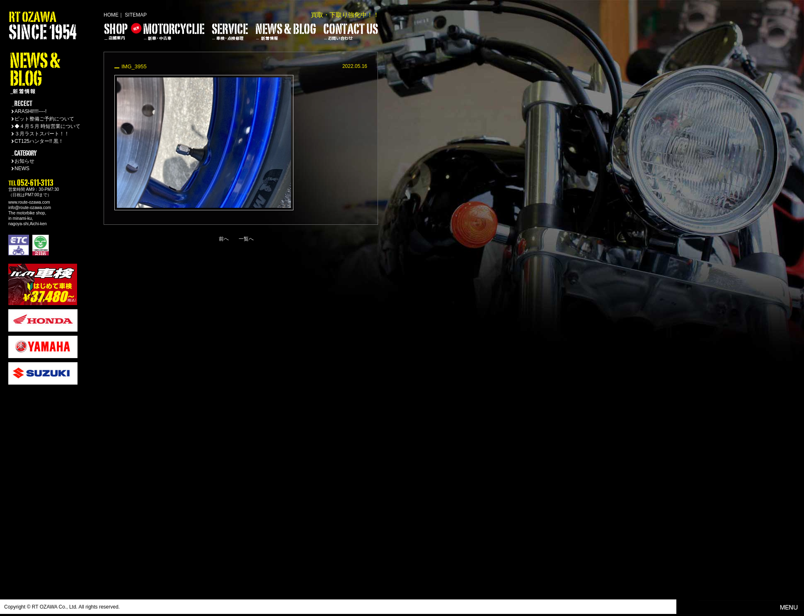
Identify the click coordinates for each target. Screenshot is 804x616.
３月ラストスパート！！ (42, 134)
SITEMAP (136, 15)
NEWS (22, 168)
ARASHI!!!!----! (30, 111)
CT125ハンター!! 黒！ (39, 141)
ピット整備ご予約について (44, 119)
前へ (224, 239)
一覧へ (246, 239)
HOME (111, 15)
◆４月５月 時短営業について (47, 126)
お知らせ (24, 161)
